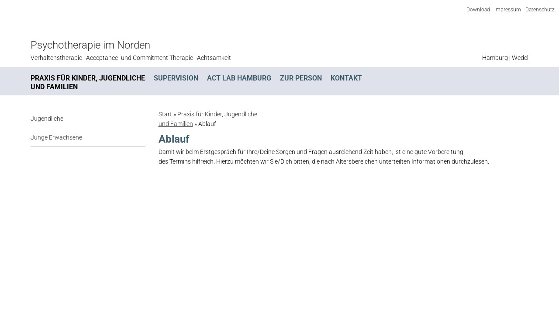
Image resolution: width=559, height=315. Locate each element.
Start (165, 114)
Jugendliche (47, 118)
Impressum (507, 10)
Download (478, 10)
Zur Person (301, 78)
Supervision (176, 78)
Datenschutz (540, 10)
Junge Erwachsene (56, 137)
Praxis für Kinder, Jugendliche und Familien (88, 82)
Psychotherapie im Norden (90, 45)
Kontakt (346, 78)
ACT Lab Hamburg (239, 78)
